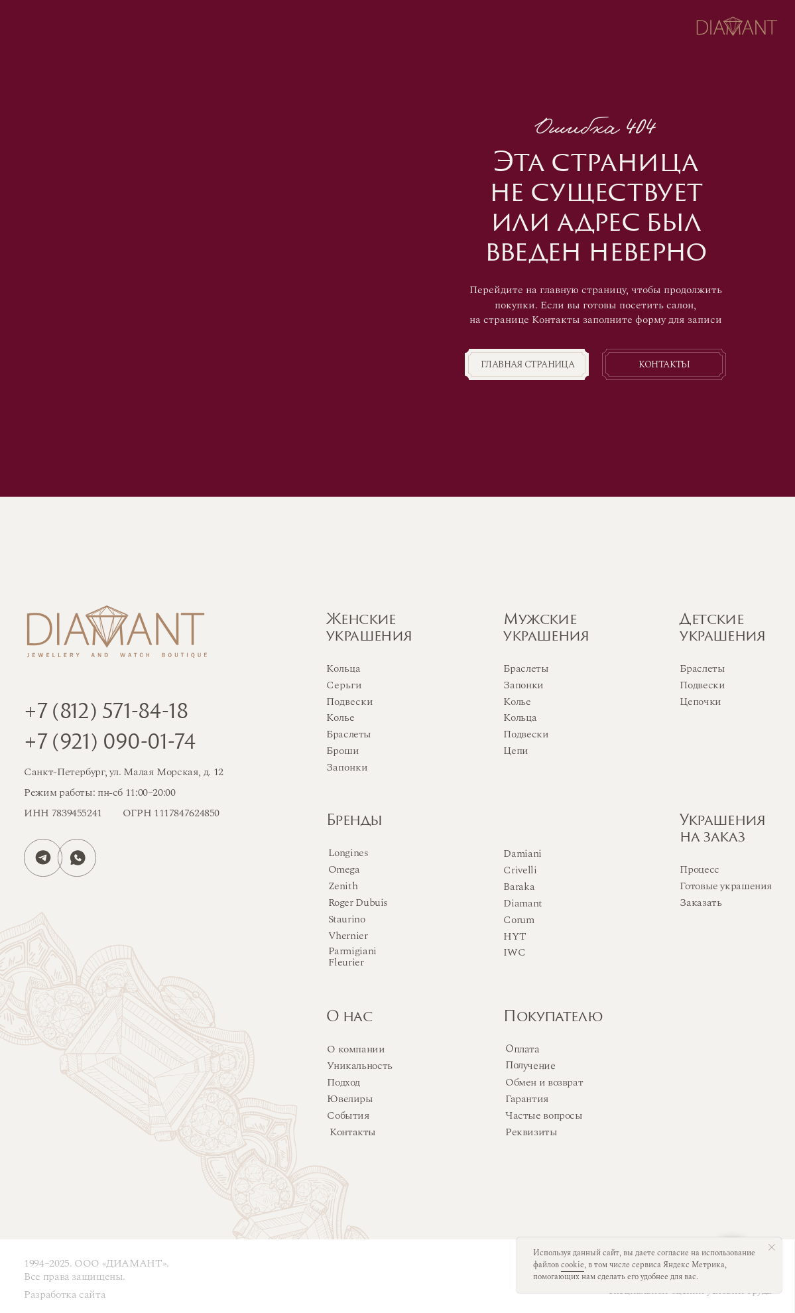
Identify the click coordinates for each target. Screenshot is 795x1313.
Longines (348, 853)
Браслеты (525, 668)
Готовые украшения (726, 886)
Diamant (522, 903)
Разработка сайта (64, 1294)
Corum (518, 920)
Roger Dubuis (358, 903)
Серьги (344, 685)
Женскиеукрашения (369, 629)
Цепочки (700, 702)
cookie (572, 1265)
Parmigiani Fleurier (352, 957)
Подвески (525, 734)
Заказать (700, 903)
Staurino (346, 919)
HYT (514, 936)
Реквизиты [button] (531, 1132)
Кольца (519, 718)
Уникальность (360, 1066)
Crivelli (519, 870)
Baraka (518, 887)
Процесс (699, 869)
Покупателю (553, 1017)
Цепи (515, 751)
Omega (344, 869)
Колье (516, 702)
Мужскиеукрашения (546, 629)
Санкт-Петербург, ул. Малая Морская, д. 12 (123, 772)
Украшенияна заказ (722, 829)
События (348, 1115)
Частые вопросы (544, 1115)
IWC (514, 952)
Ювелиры (350, 1099)
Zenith (343, 886)
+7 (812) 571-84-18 (106, 713)
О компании (356, 1049)
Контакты (353, 1132)
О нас (349, 1017)
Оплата (522, 1049)
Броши (342, 751)
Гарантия (527, 1099)
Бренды (354, 821)
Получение (530, 1065)
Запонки (523, 685)
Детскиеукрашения (722, 629)
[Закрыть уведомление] (771, 1247)
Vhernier (348, 936)
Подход (343, 1082)
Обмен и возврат (544, 1082)
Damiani (522, 853)
